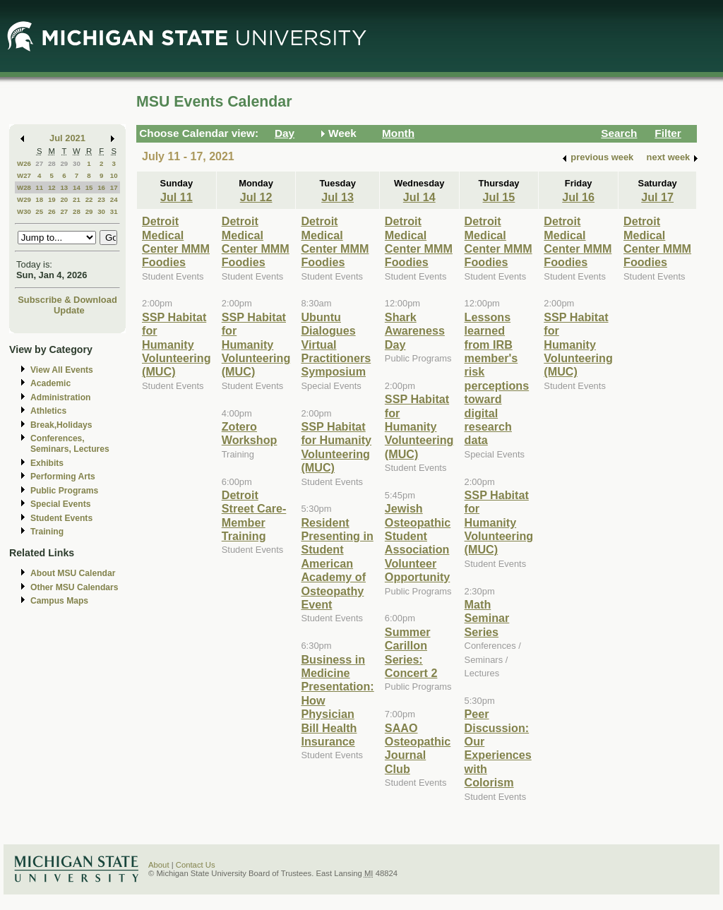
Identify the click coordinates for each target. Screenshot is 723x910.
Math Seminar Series (487, 618)
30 (76, 163)
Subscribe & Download (67, 299)
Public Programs (64, 491)
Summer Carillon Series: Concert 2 (411, 652)
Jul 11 (176, 197)
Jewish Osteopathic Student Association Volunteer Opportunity (417, 542)
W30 (24, 211)
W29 (24, 199)
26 (52, 211)
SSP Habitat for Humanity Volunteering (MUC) (176, 344)
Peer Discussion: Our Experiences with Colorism (498, 748)
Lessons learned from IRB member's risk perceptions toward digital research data (497, 379)
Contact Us (195, 865)
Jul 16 (578, 197)
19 (52, 199)
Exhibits (47, 463)
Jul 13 (337, 197)
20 (64, 199)
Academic (50, 383)
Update (69, 310)
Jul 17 (657, 197)
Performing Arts (62, 476)
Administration (60, 397)
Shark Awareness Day (415, 331)
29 (64, 163)
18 (39, 199)
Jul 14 (419, 197)
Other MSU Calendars (74, 587)
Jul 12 (256, 197)
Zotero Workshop (249, 433)
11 (39, 187)
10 (114, 175)
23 (101, 199)
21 (76, 199)
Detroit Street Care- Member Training (254, 515)
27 (39, 163)
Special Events (60, 504)
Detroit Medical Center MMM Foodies (176, 241)
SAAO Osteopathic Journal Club (417, 748)
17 (114, 187)
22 (89, 199)
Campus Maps (59, 601)
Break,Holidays (61, 425)
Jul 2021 (67, 138)
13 (64, 187)
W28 (24, 187)
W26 (24, 163)
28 (52, 163)
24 (114, 199)
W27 (24, 175)
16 (101, 187)
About (158, 865)
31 (114, 211)
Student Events (61, 518)
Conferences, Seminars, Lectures (69, 443)
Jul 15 (499, 197)
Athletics (48, 411)
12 (52, 187)
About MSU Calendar (72, 573)
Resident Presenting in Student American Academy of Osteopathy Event (337, 563)
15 (89, 187)
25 (39, 211)
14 (76, 187)
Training (47, 532)
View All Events (61, 370)
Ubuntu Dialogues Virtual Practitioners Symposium (336, 344)
